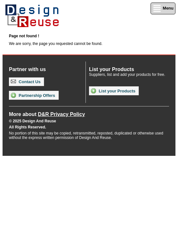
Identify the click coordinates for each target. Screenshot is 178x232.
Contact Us (26, 81)
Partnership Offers (33, 95)
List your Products (113, 90)
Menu (163, 8)
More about (47, 114)
